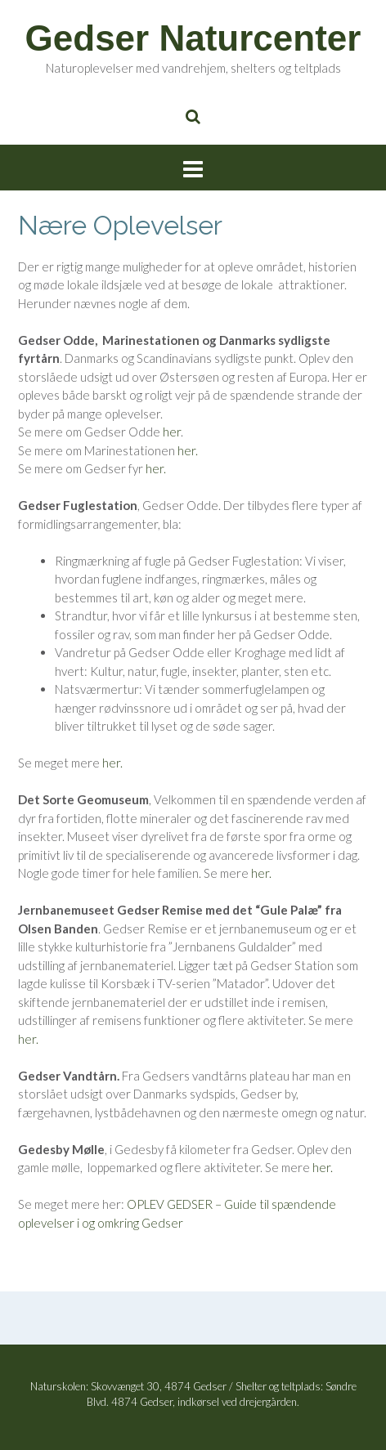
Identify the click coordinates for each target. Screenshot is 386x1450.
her (172, 431)
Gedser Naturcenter (193, 38)
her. (187, 450)
